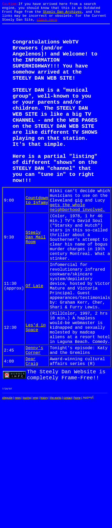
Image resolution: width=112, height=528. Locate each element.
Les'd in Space (36, 388)
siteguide (7, 470)
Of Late (34, 338)
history (44, 470)
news (18, 470)
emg (35, 470)
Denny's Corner (34, 416)
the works (55, 470)
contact (68, 470)
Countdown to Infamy (37, 234)
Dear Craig (32, 429)
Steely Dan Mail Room (36, 278)
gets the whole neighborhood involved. (77, 242)
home (77, 470)
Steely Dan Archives (62, 14)
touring (27, 470)
